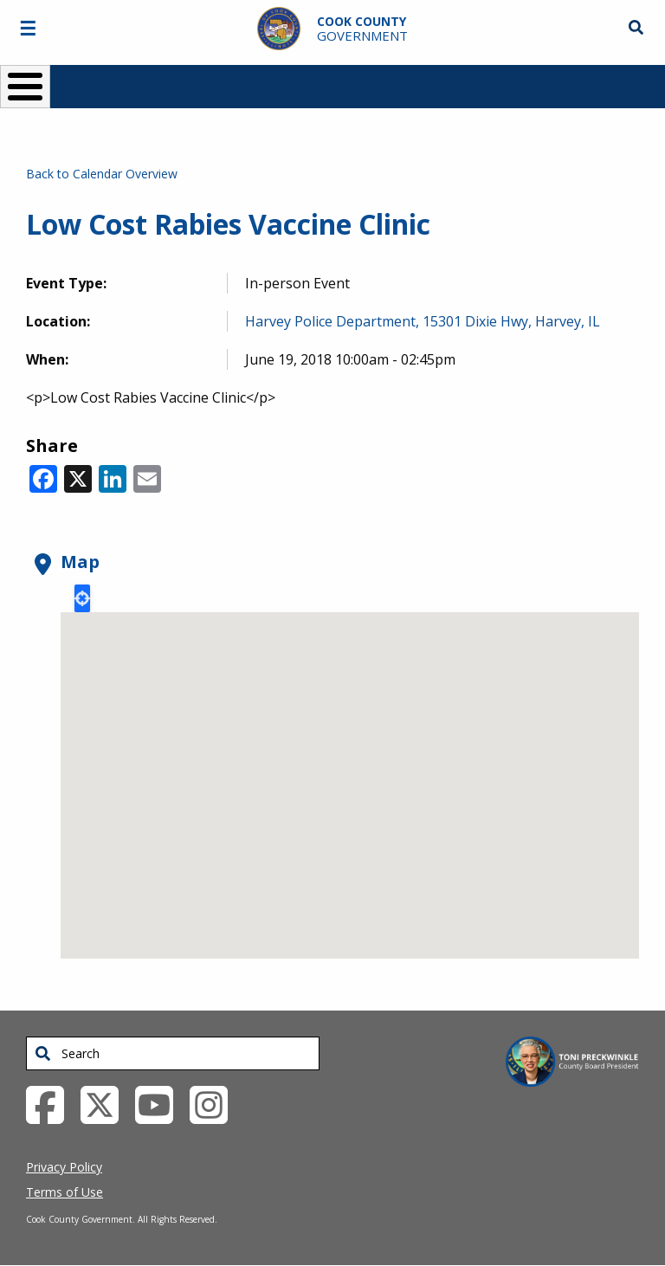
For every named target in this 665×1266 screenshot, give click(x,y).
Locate (82, 598)
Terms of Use (64, 1192)
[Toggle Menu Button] (25, 86)
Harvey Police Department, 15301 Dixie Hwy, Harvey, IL (422, 321)
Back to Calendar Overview (102, 173)
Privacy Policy (64, 1167)
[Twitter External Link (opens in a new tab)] (106, 1104)
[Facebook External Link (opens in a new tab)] (51, 1104)
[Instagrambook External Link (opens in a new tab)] (215, 1104)
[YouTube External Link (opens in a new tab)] (160, 1104)
